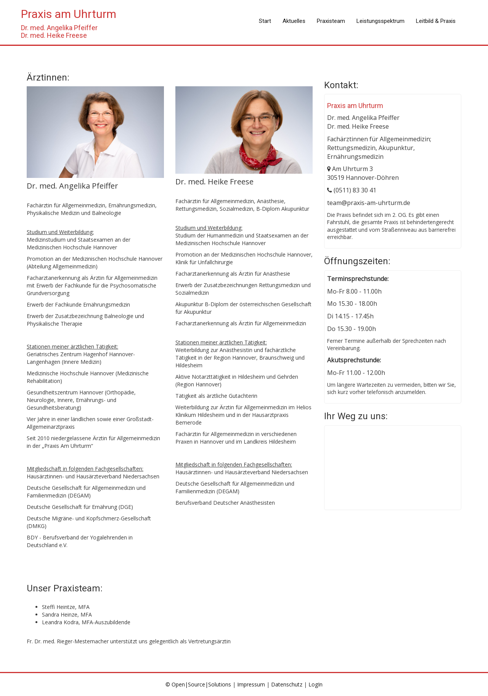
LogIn (315, 684)
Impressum (251, 684)
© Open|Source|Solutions (199, 684)
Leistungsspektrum (380, 21)
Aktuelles (294, 21)
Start (265, 21)
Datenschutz (286, 684)
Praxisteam (331, 21)
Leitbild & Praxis (436, 21)
